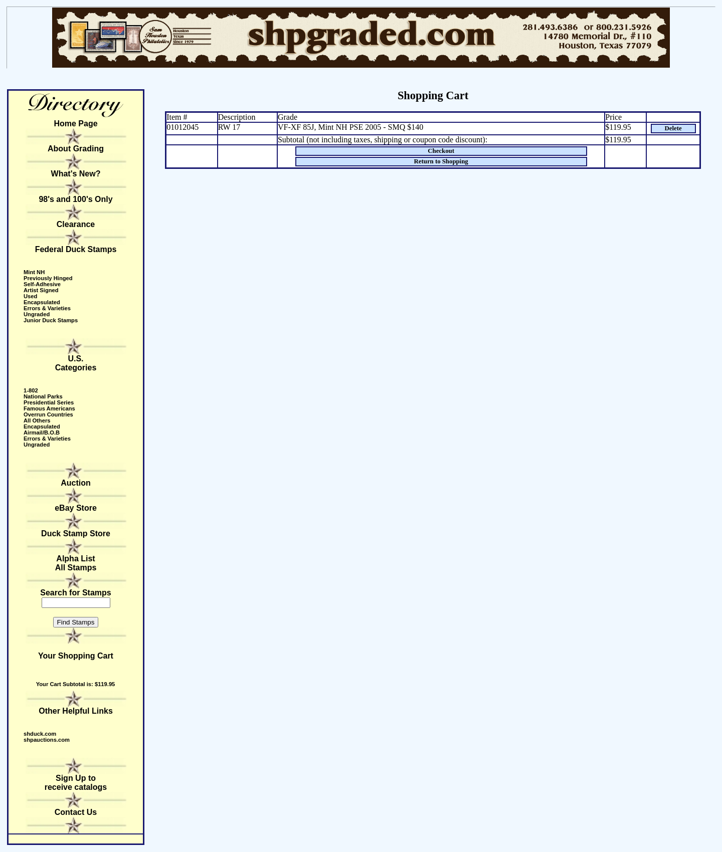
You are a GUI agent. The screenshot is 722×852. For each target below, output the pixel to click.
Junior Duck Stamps (51, 320)
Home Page (75, 123)
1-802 (31, 390)
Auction (76, 483)
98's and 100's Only (75, 199)
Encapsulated (42, 302)
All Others (37, 420)
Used (30, 296)
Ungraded (37, 314)
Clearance (76, 224)
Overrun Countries (48, 414)
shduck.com (40, 734)
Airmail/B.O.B (42, 433)
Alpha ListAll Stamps (76, 563)
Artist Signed (41, 290)
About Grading (76, 148)
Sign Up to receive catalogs (76, 782)
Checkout (441, 150)
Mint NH (34, 272)
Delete (673, 128)
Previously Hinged (48, 278)
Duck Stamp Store (75, 533)
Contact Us (76, 812)
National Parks (43, 396)
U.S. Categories (76, 363)
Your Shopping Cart (75, 656)
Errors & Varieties (47, 308)
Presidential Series (49, 402)
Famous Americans (49, 408)
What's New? (76, 173)
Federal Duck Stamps (76, 249)
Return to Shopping (441, 161)
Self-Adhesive (42, 284)
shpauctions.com (47, 740)
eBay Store (76, 508)
